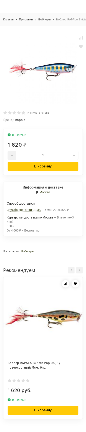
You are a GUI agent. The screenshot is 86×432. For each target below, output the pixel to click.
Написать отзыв (39, 112)
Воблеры (44, 19)
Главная (8, 19)
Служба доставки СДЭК (24, 210)
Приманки (26, 19)
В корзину (43, 166)
